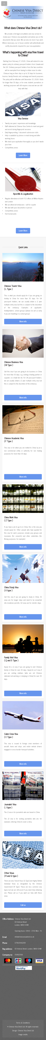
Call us (23, 905)
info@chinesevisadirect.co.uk (24, 936)
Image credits (23, 1034)
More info (23, 321)
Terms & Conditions (23, 1022)
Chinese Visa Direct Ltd (26, 1030)
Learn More (23, 155)
